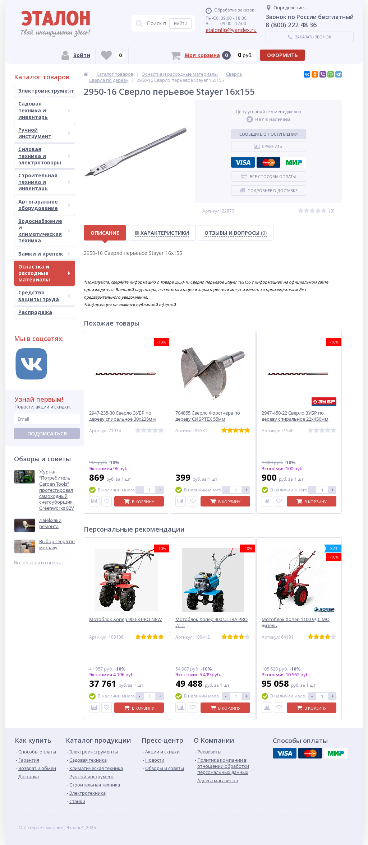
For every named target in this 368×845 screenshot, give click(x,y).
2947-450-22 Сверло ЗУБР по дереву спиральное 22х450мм (295, 416)
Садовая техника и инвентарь (44, 110)
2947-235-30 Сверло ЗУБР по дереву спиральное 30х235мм (122, 416)
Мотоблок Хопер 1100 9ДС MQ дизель (296, 622)
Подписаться (47, 433)
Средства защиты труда (44, 295)
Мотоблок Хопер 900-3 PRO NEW (125, 619)
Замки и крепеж (44, 253)
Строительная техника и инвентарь (44, 182)
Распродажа (35, 312)
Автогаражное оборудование (44, 204)
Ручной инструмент (44, 133)
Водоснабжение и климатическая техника (44, 231)
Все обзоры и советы (37, 563)
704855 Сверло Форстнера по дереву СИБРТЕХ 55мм (207, 416)
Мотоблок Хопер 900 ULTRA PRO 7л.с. (211, 622)
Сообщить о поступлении (268, 134)
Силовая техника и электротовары (44, 155)
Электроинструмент (46, 90)
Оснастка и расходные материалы (44, 273)
